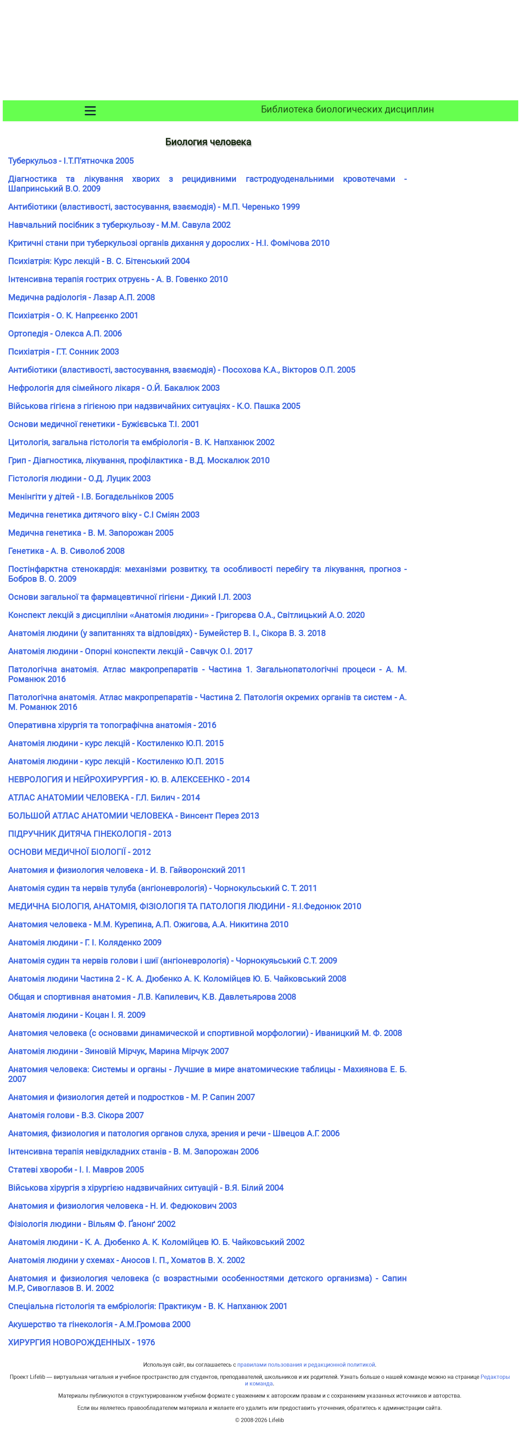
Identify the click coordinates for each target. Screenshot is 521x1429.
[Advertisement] (261, 51)
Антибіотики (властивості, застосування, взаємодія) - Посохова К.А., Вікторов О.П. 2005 (181, 370)
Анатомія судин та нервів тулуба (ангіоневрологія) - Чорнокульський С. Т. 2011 (162, 888)
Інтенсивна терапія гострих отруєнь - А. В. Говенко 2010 (118, 279)
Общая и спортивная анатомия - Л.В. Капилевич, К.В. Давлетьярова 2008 (152, 997)
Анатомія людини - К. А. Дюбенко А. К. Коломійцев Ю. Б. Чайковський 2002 (156, 1242)
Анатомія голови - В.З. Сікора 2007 (76, 1115)
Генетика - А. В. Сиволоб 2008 (66, 551)
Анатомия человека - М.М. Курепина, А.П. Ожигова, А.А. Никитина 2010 (148, 924)
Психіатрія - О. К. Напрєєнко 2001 (73, 315)
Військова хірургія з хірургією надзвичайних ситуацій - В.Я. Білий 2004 (145, 1188)
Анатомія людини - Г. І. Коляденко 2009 (84, 943)
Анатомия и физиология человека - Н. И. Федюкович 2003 (122, 1206)
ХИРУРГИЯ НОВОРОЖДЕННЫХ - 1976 (81, 1342)
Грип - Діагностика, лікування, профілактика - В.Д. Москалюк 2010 (138, 460)
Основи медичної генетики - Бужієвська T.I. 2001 (103, 424)
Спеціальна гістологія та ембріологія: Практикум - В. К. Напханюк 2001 (148, 1306)
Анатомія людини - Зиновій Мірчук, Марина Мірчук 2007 (118, 1051)
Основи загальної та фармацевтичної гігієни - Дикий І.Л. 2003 (129, 597)
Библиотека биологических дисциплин (347, 109)
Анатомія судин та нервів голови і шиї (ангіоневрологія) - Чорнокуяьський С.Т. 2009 (172, 961)
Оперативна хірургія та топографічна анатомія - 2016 (112, 725)
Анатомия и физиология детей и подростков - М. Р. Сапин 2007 (131, 1097)
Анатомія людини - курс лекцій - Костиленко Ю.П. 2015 (115, 743)
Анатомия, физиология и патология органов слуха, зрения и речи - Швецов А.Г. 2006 (173, 1133)
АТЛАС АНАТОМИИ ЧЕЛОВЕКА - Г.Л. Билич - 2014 (104, 798)
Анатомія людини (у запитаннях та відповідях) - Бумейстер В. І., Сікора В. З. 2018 (166, 633)
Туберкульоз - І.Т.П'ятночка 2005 (70, 161)
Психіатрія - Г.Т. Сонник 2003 (63, 352)
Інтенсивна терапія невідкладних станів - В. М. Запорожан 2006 (133, 1152)
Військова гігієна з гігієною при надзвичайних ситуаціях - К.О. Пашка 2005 (154, 406)
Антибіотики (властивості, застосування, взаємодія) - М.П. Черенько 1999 (154, 207)
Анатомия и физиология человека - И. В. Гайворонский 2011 (127, 870)
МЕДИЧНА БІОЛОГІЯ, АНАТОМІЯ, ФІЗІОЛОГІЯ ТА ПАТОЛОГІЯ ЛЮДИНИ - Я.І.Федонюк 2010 (184, 906)
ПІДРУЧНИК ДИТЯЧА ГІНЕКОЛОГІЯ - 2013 (89, 834)
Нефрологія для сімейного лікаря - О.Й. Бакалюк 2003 (114, 388)
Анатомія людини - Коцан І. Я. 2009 (76, 1015)
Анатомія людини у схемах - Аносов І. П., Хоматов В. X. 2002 (126, 1260)
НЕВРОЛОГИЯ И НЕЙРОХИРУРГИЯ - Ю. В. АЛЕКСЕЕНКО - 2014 (129, 780)
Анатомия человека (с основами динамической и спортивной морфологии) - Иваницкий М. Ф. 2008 (205, 1033)
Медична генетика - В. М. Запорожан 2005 (90, 533)
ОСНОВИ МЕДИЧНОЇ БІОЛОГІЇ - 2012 (79, 852)
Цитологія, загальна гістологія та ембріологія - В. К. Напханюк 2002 (141, 442)
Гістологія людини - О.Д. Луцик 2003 (79, 479)
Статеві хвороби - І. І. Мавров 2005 (76, 1170)
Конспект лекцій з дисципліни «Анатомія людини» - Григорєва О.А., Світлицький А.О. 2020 (186, 615)
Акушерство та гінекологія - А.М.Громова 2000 (99, 1324)
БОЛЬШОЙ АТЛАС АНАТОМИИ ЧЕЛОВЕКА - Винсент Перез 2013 (133, 816)
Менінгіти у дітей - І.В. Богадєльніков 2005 (90, 497)
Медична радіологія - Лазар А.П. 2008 (81, 297)
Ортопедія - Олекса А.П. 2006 (65, 334)
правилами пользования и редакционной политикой (306, 1364)
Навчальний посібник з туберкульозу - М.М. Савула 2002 (119, 225)
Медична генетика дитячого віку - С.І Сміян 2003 (103, 515)
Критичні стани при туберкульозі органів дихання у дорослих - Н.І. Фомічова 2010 (168, 243)
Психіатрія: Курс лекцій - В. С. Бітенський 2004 (99, 261)
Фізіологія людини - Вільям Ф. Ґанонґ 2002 (91, 1224)
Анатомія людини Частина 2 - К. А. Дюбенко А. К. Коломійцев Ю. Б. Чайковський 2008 (177, 979)
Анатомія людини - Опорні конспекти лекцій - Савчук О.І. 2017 (130, 651)
